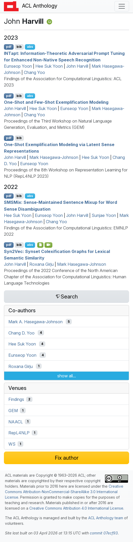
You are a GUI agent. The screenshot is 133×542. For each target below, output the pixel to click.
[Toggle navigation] (121, 6)
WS (11, 444)
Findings (16, 399)
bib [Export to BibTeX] (19, 47)
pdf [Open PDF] (9, 47)
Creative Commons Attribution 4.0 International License (76, 508)
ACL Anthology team (105, 518)
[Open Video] (48, 244)
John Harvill (77, 66)
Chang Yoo (34, 72)
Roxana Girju (41, 264)
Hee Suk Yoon (49, 66)
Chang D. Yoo (21, 332)
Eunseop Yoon (18, 66)
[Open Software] (40, 244)
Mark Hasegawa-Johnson (53, 157)
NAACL (15, 421)
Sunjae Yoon (104, 215)
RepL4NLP (19, 432)
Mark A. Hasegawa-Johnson (35, 321)
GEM (13, 410)
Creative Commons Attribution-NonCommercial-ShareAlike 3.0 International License (64, 491)
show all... (66, 375)
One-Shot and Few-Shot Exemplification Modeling (56, 102)
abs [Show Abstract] (30, 47)
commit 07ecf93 (104, 533)
